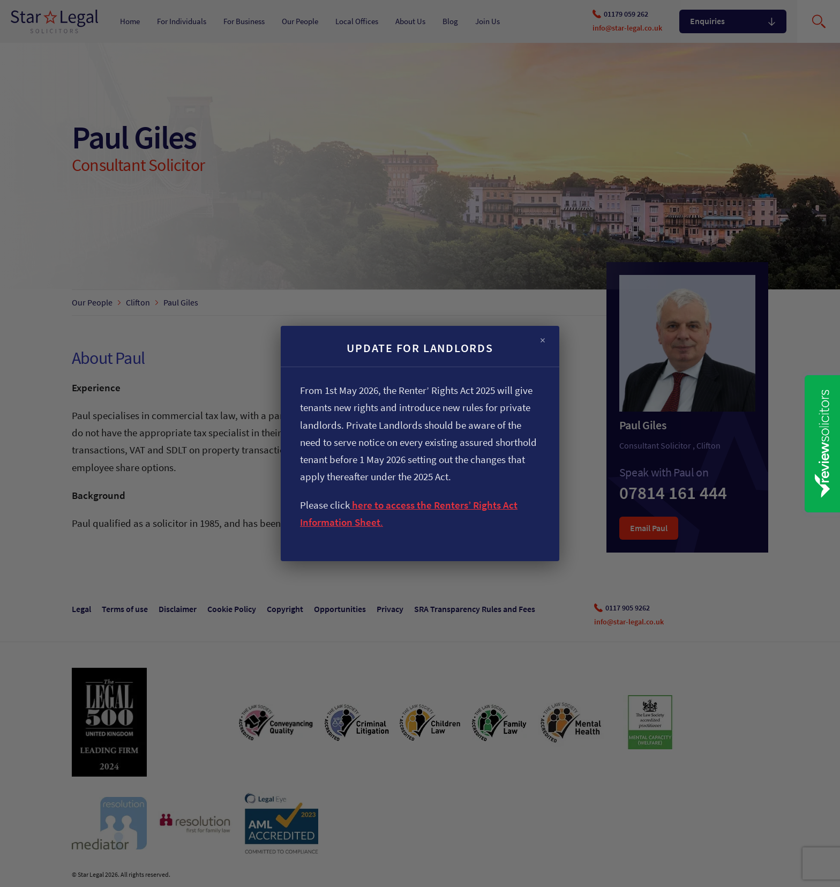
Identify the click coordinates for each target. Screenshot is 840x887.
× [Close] (542, 340)
